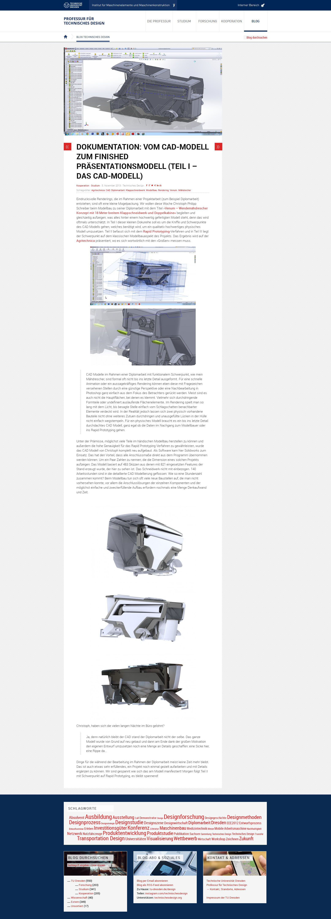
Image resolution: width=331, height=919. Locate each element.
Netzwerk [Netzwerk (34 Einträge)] (74, 833)
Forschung (85, 885)
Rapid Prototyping (156, 231)
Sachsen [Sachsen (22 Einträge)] (195, 834)
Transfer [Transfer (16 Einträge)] (259, 834)
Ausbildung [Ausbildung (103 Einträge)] (98, 816)
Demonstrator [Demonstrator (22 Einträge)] (148, 818)
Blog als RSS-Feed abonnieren (155, 885)
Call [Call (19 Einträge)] (137, 818)
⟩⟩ (218, 146)
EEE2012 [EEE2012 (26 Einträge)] (233, 823)
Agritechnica (98, 190)
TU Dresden (78, 881)
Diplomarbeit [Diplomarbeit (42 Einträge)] (199, 822)
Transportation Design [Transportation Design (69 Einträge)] (101, 838)
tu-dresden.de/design (162, 889)
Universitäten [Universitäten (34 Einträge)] (135, 838)
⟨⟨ (67, 146)
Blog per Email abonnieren (152, 881)
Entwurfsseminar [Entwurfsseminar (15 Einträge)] (76, 828)
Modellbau (151, 190)
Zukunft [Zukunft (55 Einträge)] (246, 838)
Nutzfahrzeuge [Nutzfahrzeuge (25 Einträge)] (92, 833)
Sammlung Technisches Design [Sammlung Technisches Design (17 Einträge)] (216, 834)
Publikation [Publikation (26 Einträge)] (181, 833)
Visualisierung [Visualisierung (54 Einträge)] (160, 838)
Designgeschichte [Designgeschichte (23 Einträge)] (216, 818)
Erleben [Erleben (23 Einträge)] (88, 828)
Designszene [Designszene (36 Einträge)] (154, 822)
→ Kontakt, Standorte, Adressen (226, 889)
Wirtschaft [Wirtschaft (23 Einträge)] (204, 839)
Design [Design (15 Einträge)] (160, 818)
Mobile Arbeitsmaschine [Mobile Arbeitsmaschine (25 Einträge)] (230, 828)
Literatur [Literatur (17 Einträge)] (154, 829)
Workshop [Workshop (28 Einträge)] (218, 838)
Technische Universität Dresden (225, 881)
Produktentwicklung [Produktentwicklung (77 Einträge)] (124, 833)
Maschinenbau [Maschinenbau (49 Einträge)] (173, 828)
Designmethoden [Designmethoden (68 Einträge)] (244, 816)
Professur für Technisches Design (226, 885)
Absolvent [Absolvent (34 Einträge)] (76, 817)
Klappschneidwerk (135, 190)
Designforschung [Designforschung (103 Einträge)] (184, 816)
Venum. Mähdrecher (180, 190)
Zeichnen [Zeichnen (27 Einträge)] (232, 839)
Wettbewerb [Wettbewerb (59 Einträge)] (185, 838)
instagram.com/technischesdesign (166, 893)
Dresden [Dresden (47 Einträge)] (218, 822)
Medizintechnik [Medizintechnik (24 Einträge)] (197, 828)
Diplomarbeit (118, 190)
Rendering (163, 190)
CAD (108, 190)
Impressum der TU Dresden (223, 897)
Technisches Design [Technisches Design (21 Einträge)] (243, 834)
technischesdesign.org (168, 897)
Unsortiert (77, 906)
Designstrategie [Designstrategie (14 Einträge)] (108, 823)
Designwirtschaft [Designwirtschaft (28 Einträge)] (176, 822)
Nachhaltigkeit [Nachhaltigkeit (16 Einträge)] (254, 828)
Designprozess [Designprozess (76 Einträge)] (84, 822)
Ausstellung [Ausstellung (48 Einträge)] (123, 817)
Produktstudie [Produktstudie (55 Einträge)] (160, 833)
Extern (75, 902)
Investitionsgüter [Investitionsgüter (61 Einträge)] (110, 827)
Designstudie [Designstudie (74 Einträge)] (129, 822)
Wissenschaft (79, 897)
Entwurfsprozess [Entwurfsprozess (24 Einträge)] (250, 823)
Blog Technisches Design (89, 33)
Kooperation (82, 185)
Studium (95, 185)
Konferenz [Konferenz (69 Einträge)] (138, 827)
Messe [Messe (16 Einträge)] (211, 828)
